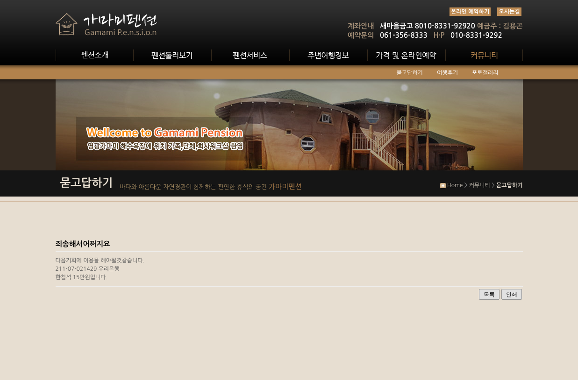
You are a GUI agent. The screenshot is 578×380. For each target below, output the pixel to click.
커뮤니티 (479, 185)
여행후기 (447, 73)
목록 (489, 294)
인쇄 (511, 294)
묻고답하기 (410, 73)
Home (455, 185)
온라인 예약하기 (470, 11)
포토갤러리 (485, 73)
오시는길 (509, 11)
